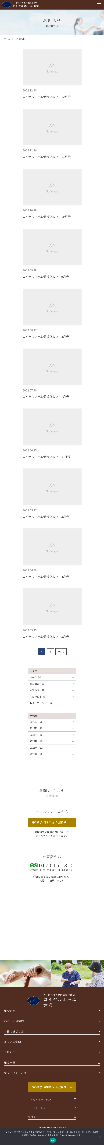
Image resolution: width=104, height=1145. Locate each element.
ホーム (7, 38)
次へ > (61, 652)
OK (52, 1140)
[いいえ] (100, 1136)
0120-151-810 (52, 865)
